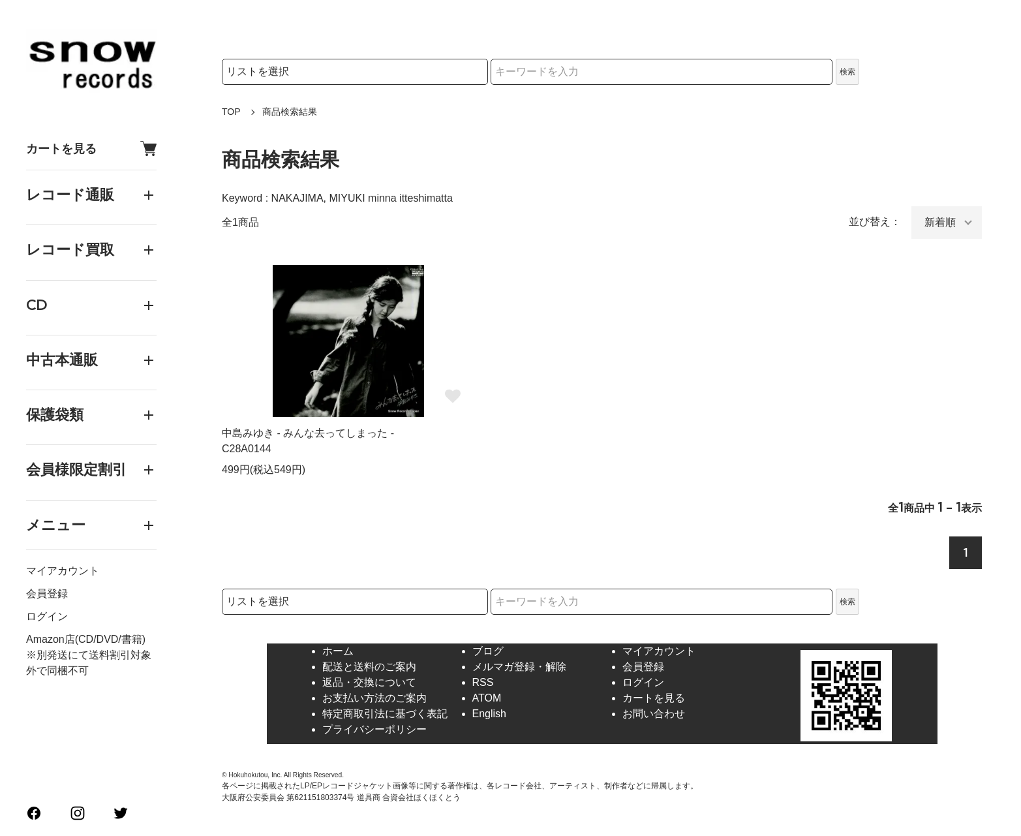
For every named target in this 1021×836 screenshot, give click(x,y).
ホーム (338, 651)
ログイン (47, 616)
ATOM (487, 698)
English (489, 713)
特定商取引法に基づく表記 (385, 713)
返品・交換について (369, 682)
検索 (847, 71)
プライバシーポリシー (374, 729)
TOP (231, 111)
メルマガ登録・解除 (519, 666)
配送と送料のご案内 (369, 666)
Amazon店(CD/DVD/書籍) (85, 639)
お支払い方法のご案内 (374, 698)
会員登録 (47, 593)
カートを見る (91, 148)
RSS (483, 682)
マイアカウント (62, 570)
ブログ (488, 651)
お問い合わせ (653, 713)
